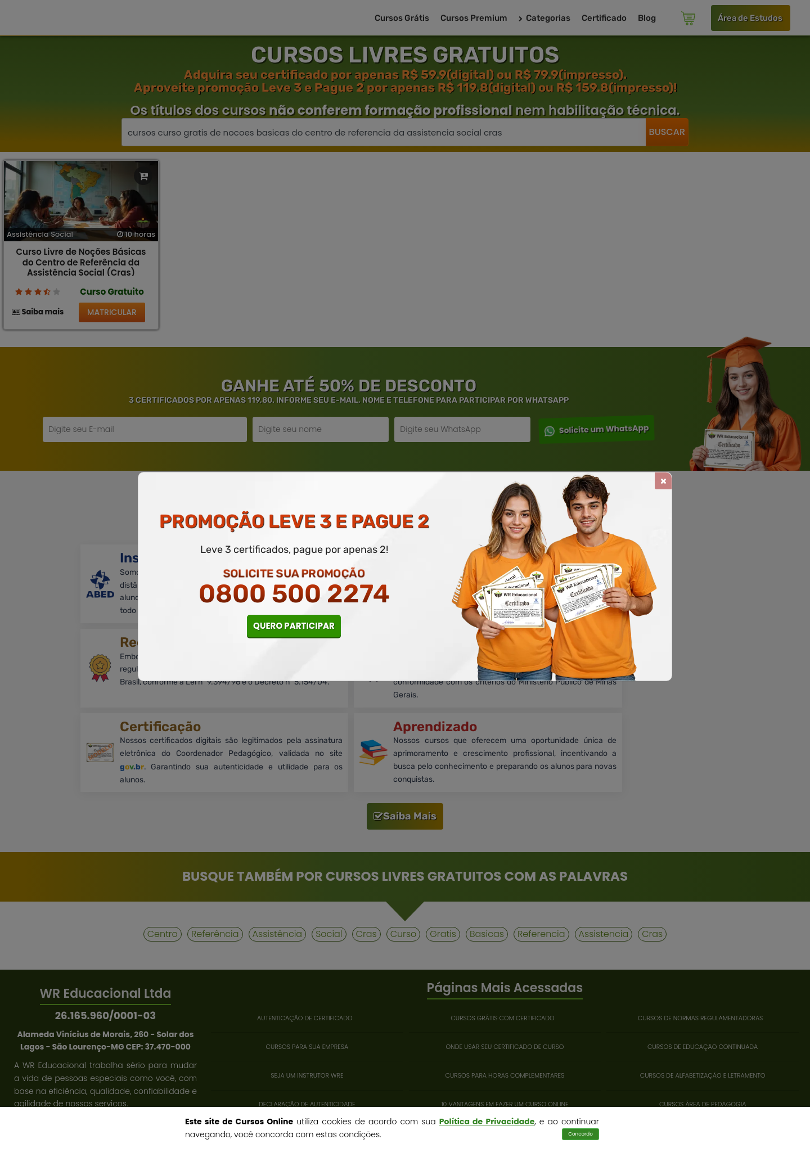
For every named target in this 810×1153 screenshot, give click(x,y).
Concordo (580, 1134)
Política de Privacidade (486, 1121)
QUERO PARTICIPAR (294, 626)
